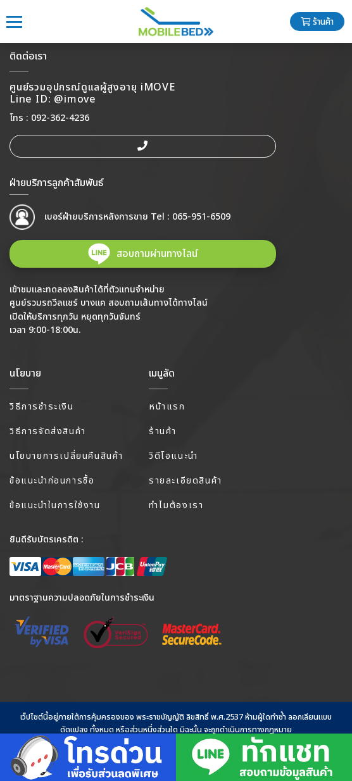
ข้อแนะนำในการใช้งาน (55, 505)
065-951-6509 (201, 216)
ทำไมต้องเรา (176, 505)
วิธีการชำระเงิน (41, 406)
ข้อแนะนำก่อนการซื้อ (51, 480)
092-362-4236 (60, 118)
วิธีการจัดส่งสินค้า (47, 431)
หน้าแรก (167, 406)
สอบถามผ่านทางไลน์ (157, 253)
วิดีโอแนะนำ (173, 456)
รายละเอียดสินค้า (185, 480)
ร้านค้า (317, 22)
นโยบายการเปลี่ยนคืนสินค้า (66, 456)
